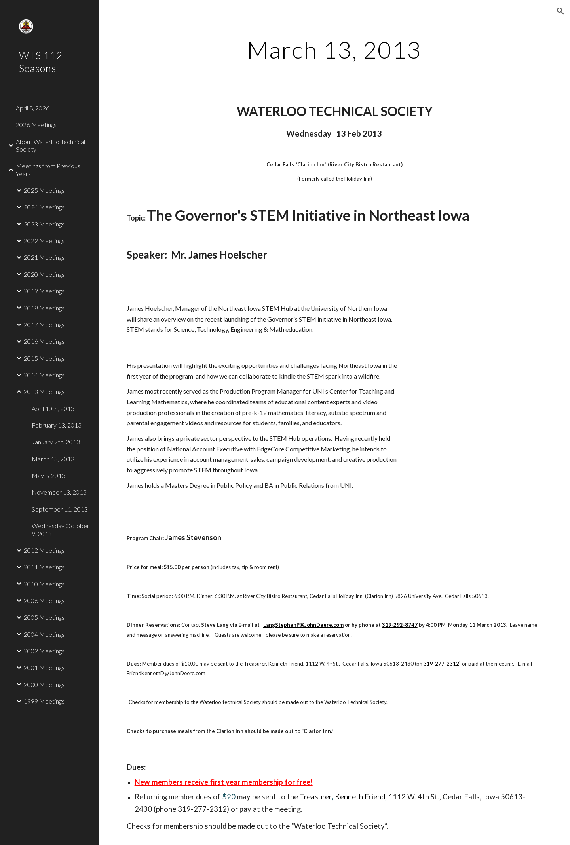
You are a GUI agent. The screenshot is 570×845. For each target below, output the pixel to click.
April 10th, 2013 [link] (53, 408)
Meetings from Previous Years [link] (48, 169)
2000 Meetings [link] (44, 684)
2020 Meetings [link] (44, 274)
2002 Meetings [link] (44, 651)
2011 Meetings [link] (44, 567)
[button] (560, 11)
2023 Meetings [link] (44, 224)
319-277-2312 (441, 663)
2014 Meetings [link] (44, 375)
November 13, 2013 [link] (59, 492)
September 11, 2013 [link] (60, 509)
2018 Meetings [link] (44, 308)
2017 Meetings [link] (44, 324)
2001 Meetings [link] (44, 667)
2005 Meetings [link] (44, 617)
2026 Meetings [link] (36, 124)
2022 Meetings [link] (44, 240)
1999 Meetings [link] (44, 701)
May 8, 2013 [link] (48, 475)
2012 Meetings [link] (44, 550)
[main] (334, 49)
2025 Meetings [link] (44, 190)
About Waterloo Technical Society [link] (50, 145)
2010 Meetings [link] (44, 584)
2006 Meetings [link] (44, 600)
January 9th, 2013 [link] (56, 441)
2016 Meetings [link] (44, 341)
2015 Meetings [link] (44, 358)
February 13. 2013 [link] (57, 425)
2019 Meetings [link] (44, 291)
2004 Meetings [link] (44, 634)
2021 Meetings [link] (44, 257)
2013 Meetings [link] (44, 391)
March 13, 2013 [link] (53, 458)
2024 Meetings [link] (44, 207)
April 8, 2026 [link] (32, 108)
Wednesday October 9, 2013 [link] (60, 529)
